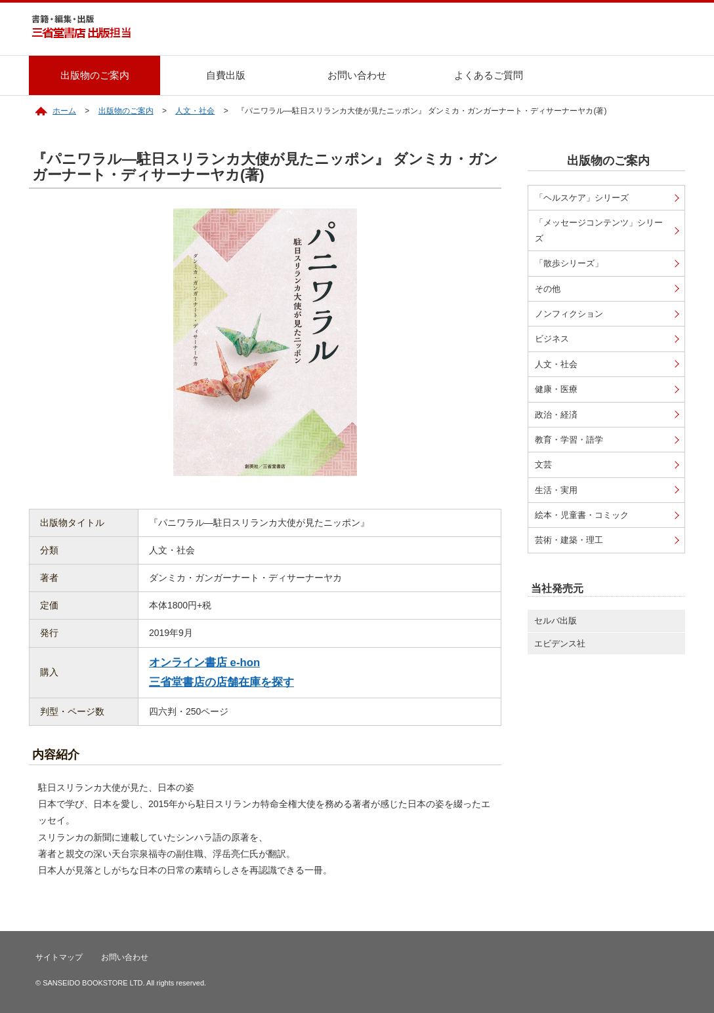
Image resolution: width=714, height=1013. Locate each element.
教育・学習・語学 (569, 440)
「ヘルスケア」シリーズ (582, 198)
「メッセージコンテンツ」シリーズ (599, 230)
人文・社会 (195, 110)
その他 (547, 289)
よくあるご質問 (488, 75)
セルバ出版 (555, 621)
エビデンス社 (559, 643)
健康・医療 (556, 389)
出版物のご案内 (94, 75)
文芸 (543, 464)
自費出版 (225, 75)
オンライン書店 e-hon (204, 662)
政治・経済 (556, 415)
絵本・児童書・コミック (582, 515)
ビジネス (552, 339)
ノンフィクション (569, 314)
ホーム (64, 110)
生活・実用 (556, 490)
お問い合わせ (357, 75)
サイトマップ (59, 957)
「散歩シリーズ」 (569, 263)
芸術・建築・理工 (569, 540)
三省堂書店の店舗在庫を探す (221, 682)
